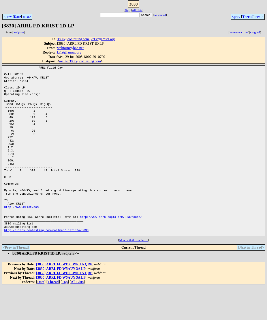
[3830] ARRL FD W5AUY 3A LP (61, 302)
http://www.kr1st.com (21, 235)
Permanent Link (238, 32)
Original (255, 32)
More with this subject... (133, 274)
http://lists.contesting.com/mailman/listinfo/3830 (46, 263)
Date (17, 17)
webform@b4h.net (70, 48)
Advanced (160, 15)
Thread (247, 17)
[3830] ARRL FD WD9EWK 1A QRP (64, 298)
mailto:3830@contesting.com (80, 61)
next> (27, 17)
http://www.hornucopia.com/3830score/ (111, 247)
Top (127, 10)
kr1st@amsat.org (103, 39)
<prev (8, 17)
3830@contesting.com (73, 39)
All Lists (137, 10)
